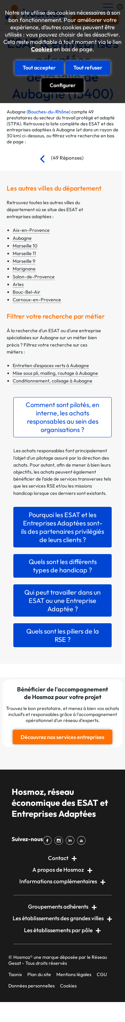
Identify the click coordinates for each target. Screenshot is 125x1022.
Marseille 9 (24, 261)
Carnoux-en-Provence (37, 300)
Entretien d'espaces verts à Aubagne (51, 365)
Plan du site (39, 974)
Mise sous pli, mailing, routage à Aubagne (55, 373)
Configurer (63, 85)
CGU (102, 974)
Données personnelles (31, 986)
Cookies (41, 49)
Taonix (15, 974)
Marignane (24, 269)
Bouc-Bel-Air (26, 292)
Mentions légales (73, 974)
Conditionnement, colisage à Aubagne (52, 381)
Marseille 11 (24, 253)
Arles (18, 284)
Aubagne (22, 238)
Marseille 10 (25, 246)
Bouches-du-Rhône (48, 112)
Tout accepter (39, 67)
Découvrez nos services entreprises (62, 737)
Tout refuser (87, 67)
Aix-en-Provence (31, 230)
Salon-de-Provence (34, 277)
